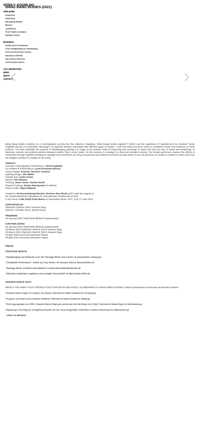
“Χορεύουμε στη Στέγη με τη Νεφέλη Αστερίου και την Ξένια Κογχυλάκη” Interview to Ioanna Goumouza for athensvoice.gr (67, 309)
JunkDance (10, 28)
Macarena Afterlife (14, 55)
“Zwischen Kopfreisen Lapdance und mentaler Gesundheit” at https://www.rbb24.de (47, 273)
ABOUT (6, 75)
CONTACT (8, 79)
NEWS (6, 72)
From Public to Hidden (15, 32)
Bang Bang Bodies (14, 21)
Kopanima (10, 15)
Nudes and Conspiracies (16, 45)
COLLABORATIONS (12, 69)
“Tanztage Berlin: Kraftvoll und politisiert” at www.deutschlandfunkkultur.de (43, 268)
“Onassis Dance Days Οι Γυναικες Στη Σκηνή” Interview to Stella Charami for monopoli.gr (50, 293)
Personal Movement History (18, 52)
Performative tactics (14, 62)
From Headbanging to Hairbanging (21, 48)
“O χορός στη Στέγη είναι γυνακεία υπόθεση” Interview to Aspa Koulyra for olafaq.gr (47, 298)
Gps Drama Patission (15, 59)
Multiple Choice (12, 35)
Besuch (8, 25)
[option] (100, 77)
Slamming (10, 18)
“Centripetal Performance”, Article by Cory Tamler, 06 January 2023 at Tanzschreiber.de (49, 262)
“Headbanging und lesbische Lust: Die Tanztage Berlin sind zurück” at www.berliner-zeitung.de (53, 257)
